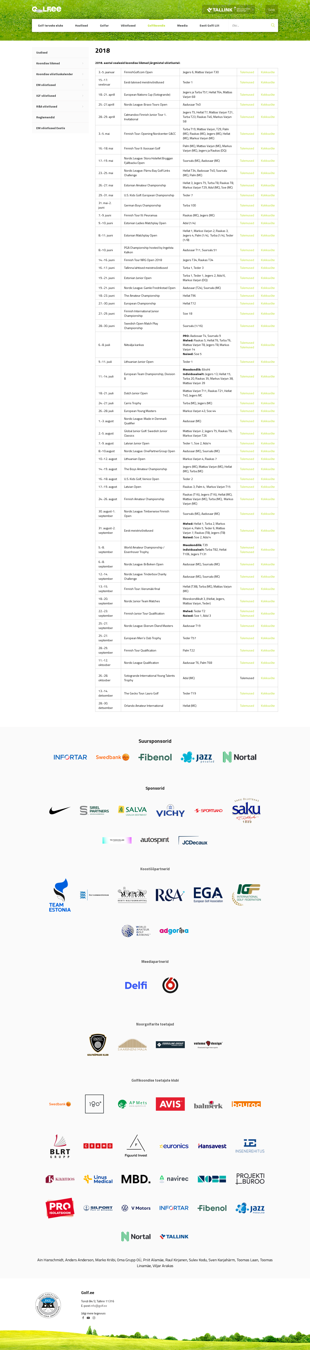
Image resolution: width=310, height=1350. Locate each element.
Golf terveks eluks (50, 25)
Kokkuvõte (268, 72)
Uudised (41, 52)
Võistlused (128, 25)
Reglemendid (45, 117)
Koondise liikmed (62, 63)
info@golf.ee (98, 1305)
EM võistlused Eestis (50, 128)
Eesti (272, 9)
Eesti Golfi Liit (209, 25)
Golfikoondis (156, 25)
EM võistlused (62, 84)
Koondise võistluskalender (62, 74)
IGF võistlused (62, 95)
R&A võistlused (62, 106)
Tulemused (247, 72)
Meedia (182, 25)
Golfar (104, 25)
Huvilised (81, 25)
